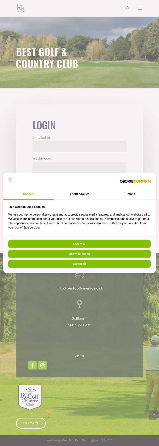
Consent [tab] (29, 194)
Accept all (79, 244)
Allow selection (79, 254)
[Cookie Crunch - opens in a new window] (135, 181)
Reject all (79, 263)
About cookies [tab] (79, 194)
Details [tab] (130, 194)
